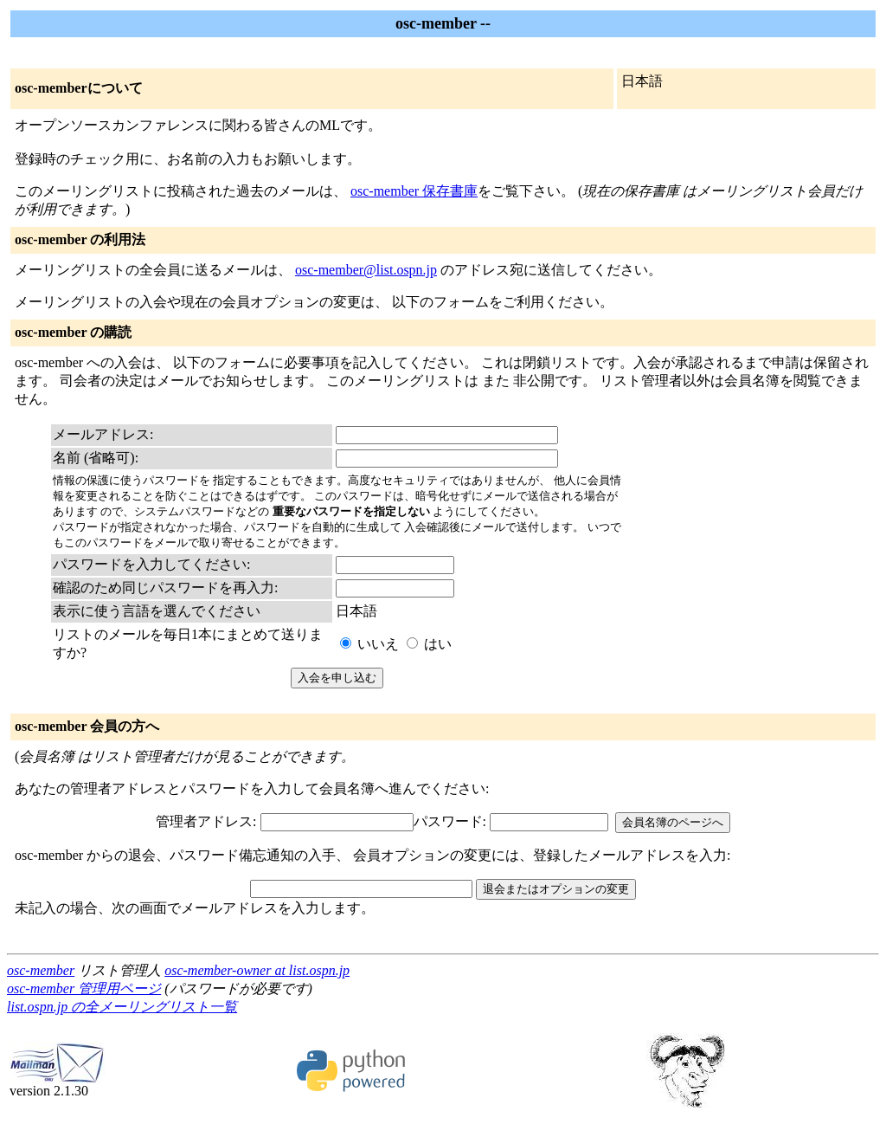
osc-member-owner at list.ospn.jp (257, 970)
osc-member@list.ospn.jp (366, 269)
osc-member (40, 970)
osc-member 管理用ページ (84, 988)
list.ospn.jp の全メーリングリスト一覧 (122, 1006)
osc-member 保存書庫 (414, 191)
